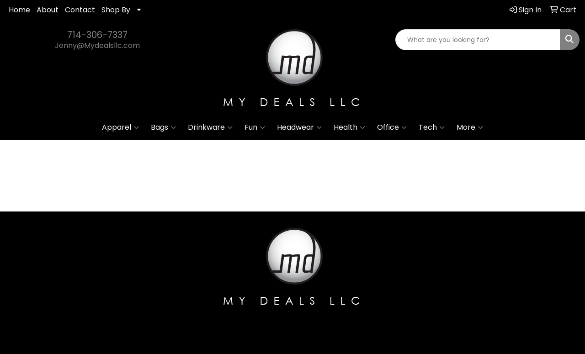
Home (19, 10)
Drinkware (210, 127)
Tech (432, 127)
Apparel (120, 127)
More (470, 127)
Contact (80, 10)
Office (392, 127)
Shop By (115, 10)
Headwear (299, 127)
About (47, 10)
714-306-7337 (97, 34)
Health (349, 127)
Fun (255, 127)
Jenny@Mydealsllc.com (97, 45)
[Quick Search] (477, 39)
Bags (163, 127)
